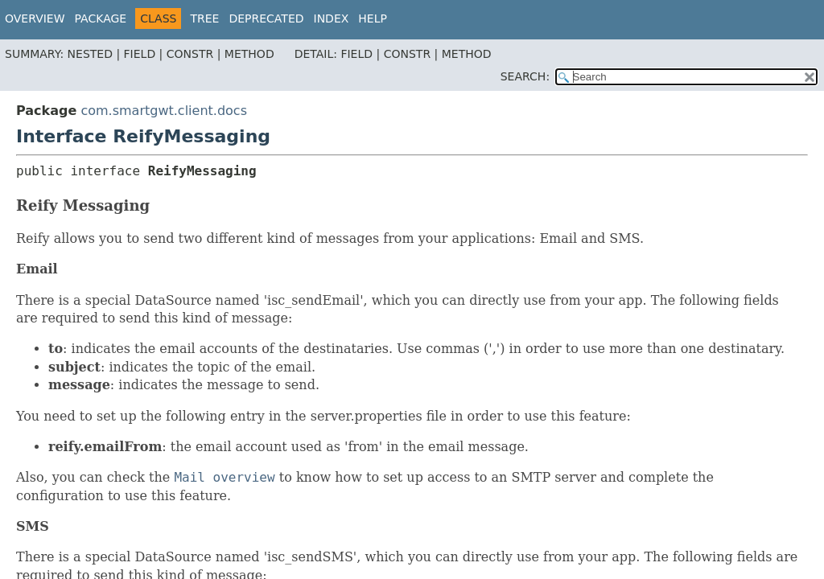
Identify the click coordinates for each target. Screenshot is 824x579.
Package (101, 18)
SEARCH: (525, 76)
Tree (204, 18)
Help (372, 18)
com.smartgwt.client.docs (163, 110)
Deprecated (266, 18)
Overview (35, 18)
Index (331, 18)
